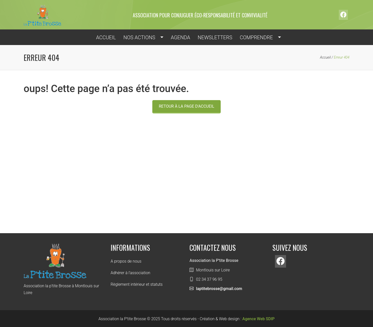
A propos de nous (126, 261)
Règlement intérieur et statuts (137, 284)
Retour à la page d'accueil (186, 106)
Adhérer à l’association (130, 272)
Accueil (325, 57)
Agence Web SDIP (258, 318)
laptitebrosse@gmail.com (219, 288)
